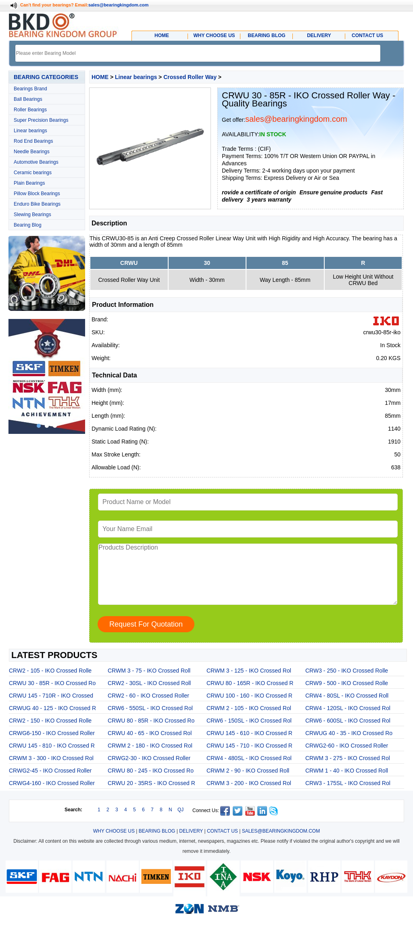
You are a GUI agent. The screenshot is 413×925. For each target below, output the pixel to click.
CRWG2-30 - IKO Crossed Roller (149, 758)
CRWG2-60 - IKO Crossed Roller (346, 745)
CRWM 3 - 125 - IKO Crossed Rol (248, 670)
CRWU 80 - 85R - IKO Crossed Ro (151, 720)
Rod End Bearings (33, 141)
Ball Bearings (28, 99)
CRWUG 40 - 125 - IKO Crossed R (52, 708)
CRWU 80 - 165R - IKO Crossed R (249, 683)
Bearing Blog (28, 225)
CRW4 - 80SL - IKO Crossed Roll (346, 695)
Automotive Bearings (36, 162)
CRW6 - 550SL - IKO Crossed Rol (150, 708)
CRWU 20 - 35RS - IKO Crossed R (151, 783)
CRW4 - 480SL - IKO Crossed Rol (249, 758)
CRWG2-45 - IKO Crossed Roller (50, 770)
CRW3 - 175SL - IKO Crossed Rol (347, 783)
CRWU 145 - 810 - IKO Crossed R (52, 745)
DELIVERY (191, 831)
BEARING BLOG (157, 831)
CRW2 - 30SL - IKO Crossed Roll (149, 683)
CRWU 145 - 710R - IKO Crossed (51, 695)
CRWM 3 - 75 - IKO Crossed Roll (149, 670)
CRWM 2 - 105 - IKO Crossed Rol (248, 708)
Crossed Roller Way (190, 77)
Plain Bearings (29, 183)
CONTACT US (222, 831)
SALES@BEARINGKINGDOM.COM (281, 831)
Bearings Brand (30, 89)
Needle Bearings (32, 151)
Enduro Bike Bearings (37, 204)
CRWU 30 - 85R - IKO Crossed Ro (52, 683)
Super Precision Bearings (41, 120)
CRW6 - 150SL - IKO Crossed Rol (249, 720)
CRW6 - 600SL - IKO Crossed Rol (347, 720)
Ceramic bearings (33, 172)
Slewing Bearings (32, 214)
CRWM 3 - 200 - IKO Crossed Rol (248, 783)
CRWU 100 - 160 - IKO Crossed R (249, 695)
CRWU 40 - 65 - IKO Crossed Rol (150, 733)
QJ (180, 809)
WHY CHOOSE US (114, 831)
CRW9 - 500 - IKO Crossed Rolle (346, 683)
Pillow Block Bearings (37, 193)
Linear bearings (30, 130)
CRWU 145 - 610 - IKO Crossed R (249, 733)
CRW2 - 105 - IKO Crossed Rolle (50, 670)
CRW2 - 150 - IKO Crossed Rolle (50, 720)
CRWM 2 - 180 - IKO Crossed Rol (150, 745)
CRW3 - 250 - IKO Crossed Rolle (346, 670)
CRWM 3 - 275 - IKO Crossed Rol (347, 758)
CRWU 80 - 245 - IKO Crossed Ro (151, 770)
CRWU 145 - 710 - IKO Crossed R (249, 745)
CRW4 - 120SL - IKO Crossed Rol (347, 708)
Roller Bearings (30, 109)
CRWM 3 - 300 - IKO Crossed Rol (51, 758)
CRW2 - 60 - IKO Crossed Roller (148, 695)
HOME (100, 77)
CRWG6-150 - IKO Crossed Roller (52, 733)
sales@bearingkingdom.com (118, 4)
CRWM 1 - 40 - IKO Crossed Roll (346, 770)
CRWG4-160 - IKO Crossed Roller (52, 783)
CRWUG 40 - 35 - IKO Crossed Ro (348, 733)
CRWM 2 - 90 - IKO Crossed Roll (247, 770)
